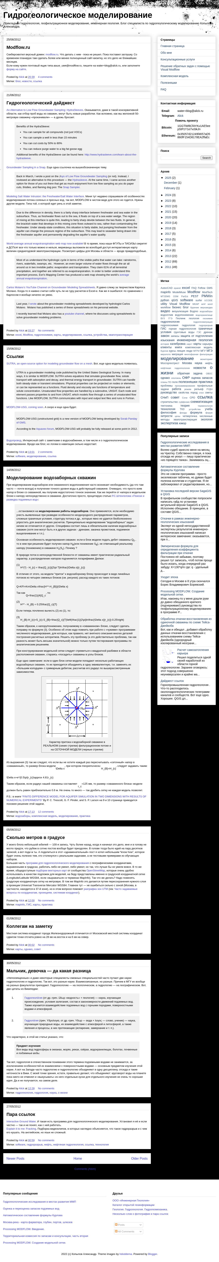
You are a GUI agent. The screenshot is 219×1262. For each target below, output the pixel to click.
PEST (195, 296)
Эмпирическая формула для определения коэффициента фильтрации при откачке (180, 549)
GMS (210, 288)
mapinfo (20, 904)
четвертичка (190, 416)
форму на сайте (16, 69)
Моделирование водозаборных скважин (51, 477)
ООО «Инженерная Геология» (131, 1200)
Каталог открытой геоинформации (134, 1204)
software (20, 456)
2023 (168, 200)
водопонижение (184, 315)
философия (168, 412)
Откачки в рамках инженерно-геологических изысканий (180, 520)
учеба (209, 409)
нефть (48, 1144)
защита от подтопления (196, 335)
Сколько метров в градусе (35, 837)
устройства (100, 334)
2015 (168, 244)
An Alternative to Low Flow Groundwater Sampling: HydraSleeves (44, 109)
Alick (180, 115)
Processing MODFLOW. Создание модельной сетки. (182, 593)
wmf (203, 304)
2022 (168, 206)
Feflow (201, 288)
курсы (172, 350)
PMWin (207, 296)
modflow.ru (52, 54)
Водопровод (13, 440)
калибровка (177, 343)
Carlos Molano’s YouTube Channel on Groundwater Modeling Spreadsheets (50, 287)
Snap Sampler (71, 187)
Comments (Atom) (85, 1168)
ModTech (207, 292)
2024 (168, 195)
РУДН (210, 389)
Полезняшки (169, 82)
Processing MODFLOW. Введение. (24, 1229)
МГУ (203, 350)
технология (102, 1144)
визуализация (180, 311)
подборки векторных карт (51, 870)
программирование (185, 386)
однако (28, 949)
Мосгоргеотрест (170, 363)
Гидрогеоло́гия (33, 997)
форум (209, 412)
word (210, 304)
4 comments (45, 76)
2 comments (45, 451)
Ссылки (15, 356)
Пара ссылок (20, 1114)
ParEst (184, 296)
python (165, 300)
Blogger (152, 1254)
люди (189, 350)
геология (194, 318)
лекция (181, 350)
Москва (187, 363)
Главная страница (173, 46)
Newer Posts (15, 1158)
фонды (183, 412)
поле (175, 382)
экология (207, 419)
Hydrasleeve (79, 179)
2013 (168, 256)
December (171, 182)
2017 (168, 233)
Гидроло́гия (32, 1020)
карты (57, 334)
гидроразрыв (35, 1144)
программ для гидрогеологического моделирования (57, 863)
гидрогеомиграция (203, 322)
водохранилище (204, 315)
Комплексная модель (174, 76)
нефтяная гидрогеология (68, 1144)
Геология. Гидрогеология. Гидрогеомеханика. (140, 1209)
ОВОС (209, 373)
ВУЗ (163, 318)
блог (17, 81)
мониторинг (206, 359)
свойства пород (188, 392)
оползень (176, 378)
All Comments (124, 1231)
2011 (168, 267)
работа (176, 389)
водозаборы (22, 815)
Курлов (164, 351)
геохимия (208, 318)
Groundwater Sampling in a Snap (25, 167)
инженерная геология (195, 340)
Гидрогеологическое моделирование (77, 15)
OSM (175, 296)
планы (164, 382)
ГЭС (199, 332)
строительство (169, 402)
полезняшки (188, 382)
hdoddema (125, 1254)
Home (78, 1158)
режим (187, 389)
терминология (205, 406)
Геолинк (180, 318)
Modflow (28, 334)
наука (53, 1092)
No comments (46, 330)
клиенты (166, 347)
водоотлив (167, 315)
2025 (168, 177)
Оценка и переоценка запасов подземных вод (31, 1208)
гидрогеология (24, 1092)
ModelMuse (179, 292)
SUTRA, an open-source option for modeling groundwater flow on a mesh (49, 363)
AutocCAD (167, 288)
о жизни (63, 1092)
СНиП (164, 397)
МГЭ (210, 350)
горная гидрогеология (182, 328)
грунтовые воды (184, 332)
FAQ (163, 89)
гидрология (41, 1092)
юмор (182, 423)
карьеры (208, 344)
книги (178, 347)
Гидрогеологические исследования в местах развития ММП (185, 444)
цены (177, 416)
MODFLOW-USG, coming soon (24, 407)
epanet (177, 288)
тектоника (166, 405)
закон (165, 336)
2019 (168, 222)
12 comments (46, 811)
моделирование (72, 334)
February (170, 188)
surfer (198, 300)
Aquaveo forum (45, 428)
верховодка (207, 307)
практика (84, 815)
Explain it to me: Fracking (21, 1128)
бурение (194, 307)
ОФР (186, 378)
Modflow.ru (18, 47)
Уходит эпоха (169, 577)
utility (164, 303)
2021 (168, 211)
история (165, 344)
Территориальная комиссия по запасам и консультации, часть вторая (45, 1235)
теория (185, 405)
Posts (120, 1224)
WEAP (195, 304)
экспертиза (169, 423)
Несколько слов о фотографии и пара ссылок (140, 1213)
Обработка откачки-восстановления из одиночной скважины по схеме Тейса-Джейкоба (186, 622)
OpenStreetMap (95, 870)
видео (165, 311)
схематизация (201, 402)
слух (201, 392)
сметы (209, 392)
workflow (166, 307)
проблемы (167, 385)
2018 (168, 228)
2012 (168, 261)
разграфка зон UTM (96, 888)
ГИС (28, 904)
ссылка (37, 81)
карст (189, 344)
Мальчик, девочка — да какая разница (48, 970)
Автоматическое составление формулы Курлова (180, 468)
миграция (177, 354)
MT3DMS (165, 296)
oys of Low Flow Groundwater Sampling (84, 176)
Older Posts (139, 1158)
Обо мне (166, 52)
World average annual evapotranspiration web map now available (44, 243)
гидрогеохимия (43, 334)
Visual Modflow (180, 303)
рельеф (198, 389)
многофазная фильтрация (198, 354)
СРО (192, 397)
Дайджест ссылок (172, 680)
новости (27, 81)
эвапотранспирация (120, 334)
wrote (33, 303)
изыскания (168, 340)
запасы (175, 336)
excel (18, 334)
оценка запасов (202, 377)
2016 (168, 239)
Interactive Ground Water (21, 1121)
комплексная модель (44, 815)
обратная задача (189, 373)
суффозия (184, 402)
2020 (168, 217)
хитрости (166, 416)
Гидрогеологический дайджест (40, 102)
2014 (168, 250)
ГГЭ (170, 318)
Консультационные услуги (178, 59)
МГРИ (196, 351)
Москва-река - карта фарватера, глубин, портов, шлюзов (37, 1222)
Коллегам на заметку (29, 926)
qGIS (174, 300)
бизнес (176, 307)
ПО (170, 382)
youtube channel (74, 313)
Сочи (184, 397)
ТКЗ (182, 409)
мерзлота (166, 354)
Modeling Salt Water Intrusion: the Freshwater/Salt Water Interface (45, 196)
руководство (169, 392)
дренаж (208, 332)
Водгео (194, 311)
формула (196, 412)
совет (37, 949)
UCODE (208, 300)
